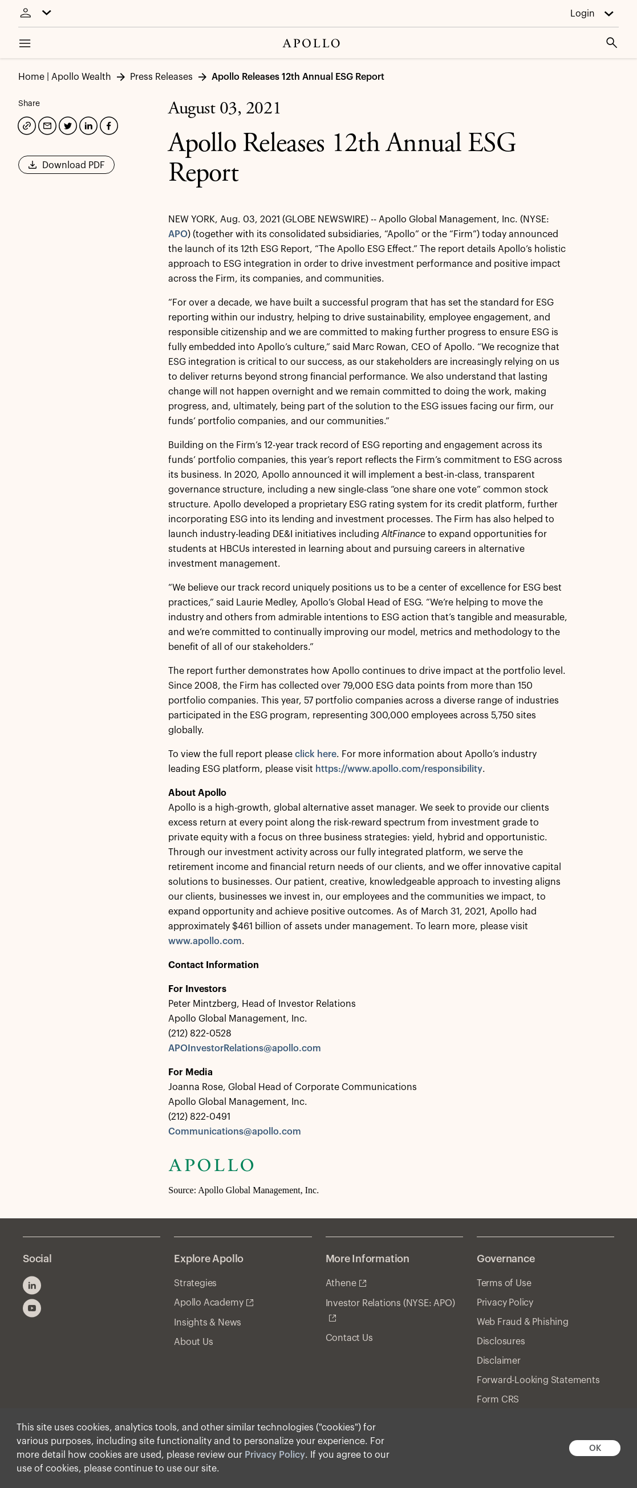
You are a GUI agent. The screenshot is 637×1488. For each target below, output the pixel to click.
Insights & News (207, 1322)
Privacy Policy (275, 1454)
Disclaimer (499, 1360)
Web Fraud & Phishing (523, 1322)
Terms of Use (504, 1283)
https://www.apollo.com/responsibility (398, 769)
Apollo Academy (208, 1302)
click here (315, 754)
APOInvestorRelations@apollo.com (244, 1048)
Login (582, 13)
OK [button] (595, 1448)
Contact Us (349, 1338)
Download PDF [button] (66, 168)
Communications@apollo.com (234, 1131)
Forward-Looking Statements (538, 1380)
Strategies (195, 1283)
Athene (341, 1283)
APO (178, 234)
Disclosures (501, 1341)
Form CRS (498, 1399)
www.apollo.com (205, 941)
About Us (193, 1342)
